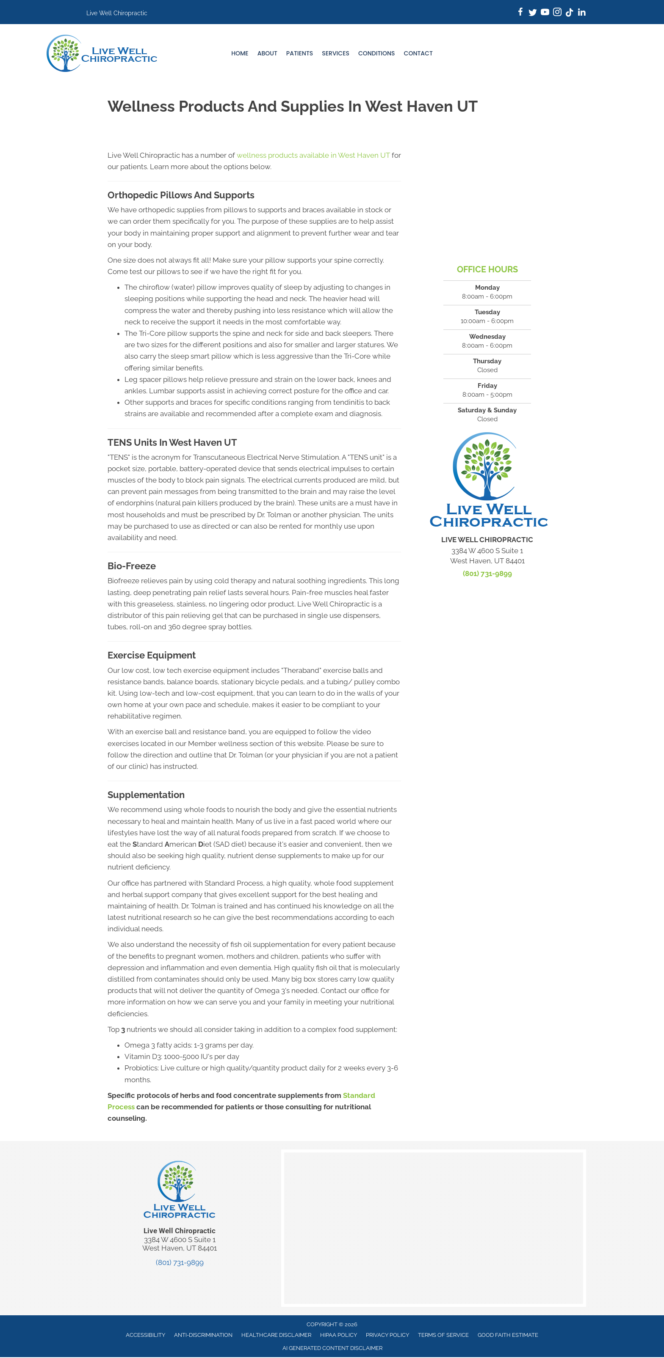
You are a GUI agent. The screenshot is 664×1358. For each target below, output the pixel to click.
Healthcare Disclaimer (276, 1335)
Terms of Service (443, 1335)
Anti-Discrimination (203, 1335)
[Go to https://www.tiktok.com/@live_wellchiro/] (569, 13)
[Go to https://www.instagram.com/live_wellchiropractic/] (557, 13)
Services (335, 53)
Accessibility (145, 1335)
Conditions (376, 53)
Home (240, 53)
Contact (418, 53)
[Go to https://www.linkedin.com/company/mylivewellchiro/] (582, 13)
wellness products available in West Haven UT (313, 155)
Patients (299, 53)
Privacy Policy (387, 1335)
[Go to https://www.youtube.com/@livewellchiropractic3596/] (545, 13)
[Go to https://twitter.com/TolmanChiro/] (532, 13)
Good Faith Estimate (508, 1335)
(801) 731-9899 (487, 573)
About (267, 53)
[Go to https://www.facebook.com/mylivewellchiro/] (520, 13)
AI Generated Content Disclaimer (332, 1348)
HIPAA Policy (338, 1335)
